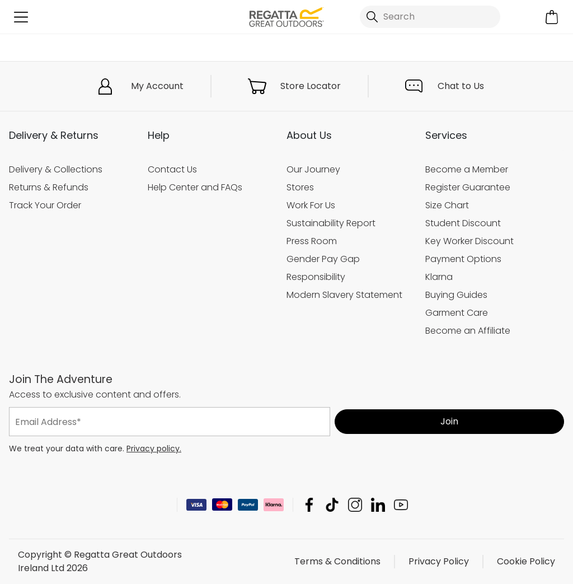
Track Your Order (45, 205)
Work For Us (310, 205)
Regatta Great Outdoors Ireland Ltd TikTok (332, 505)
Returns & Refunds (48, 187)
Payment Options (463, 259)
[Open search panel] (430, 17)
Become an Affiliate (467, 330)
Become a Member (466, 169)
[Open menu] (21, 17)
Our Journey (313, 169)
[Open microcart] (552, 17)
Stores (300, 187)
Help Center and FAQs (195, 187)
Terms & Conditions (337, 561)
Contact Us (172, 169)
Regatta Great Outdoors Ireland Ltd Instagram (355, 505)
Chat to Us (461, 86)
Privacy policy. (153, 448)
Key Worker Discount (469, 241)
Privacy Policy (438, 561)
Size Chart (447, 205)
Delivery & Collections (55, 169)
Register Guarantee (467, 187)
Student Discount (463, 223)
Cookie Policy (526, 561)
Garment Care (456, 312)
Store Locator (310, 86)
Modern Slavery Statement (344, 294)
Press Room (311, 241)
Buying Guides (456, 294)
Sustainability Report (330, 223)
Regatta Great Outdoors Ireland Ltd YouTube (401, 505)
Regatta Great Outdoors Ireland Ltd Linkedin (378, 505)
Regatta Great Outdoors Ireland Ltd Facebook (309, 505)
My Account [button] (157, 86)
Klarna (439, 276)
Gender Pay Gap (323, 259)
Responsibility (315, 276)
